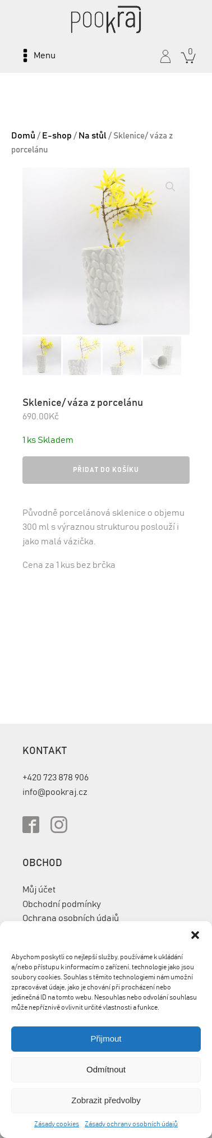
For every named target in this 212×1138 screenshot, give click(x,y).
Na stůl (93, 135)
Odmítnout (106, 1069)
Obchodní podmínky (61, 904)
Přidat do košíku (106, 469)
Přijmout (105, 1038)
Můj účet (39, 889)
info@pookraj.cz (54, 792)
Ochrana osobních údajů (70, 918)
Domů (23, 135)
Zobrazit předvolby (105, 1100)
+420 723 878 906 (55, 777)
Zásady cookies (56, 1124)
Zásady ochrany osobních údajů (131, 1124)
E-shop (57, 135)
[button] (195, 935)
